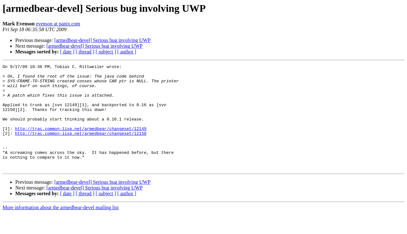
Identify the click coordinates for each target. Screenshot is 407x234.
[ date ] (67, 51)
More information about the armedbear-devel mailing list (61, 228)
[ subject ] (106, 51)
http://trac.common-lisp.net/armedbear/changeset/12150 (80, 147)
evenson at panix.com (58, 23)
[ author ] (126, 51)
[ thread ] (85, 51)
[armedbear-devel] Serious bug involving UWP (102, 40)
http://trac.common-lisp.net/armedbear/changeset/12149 (80, 142)
